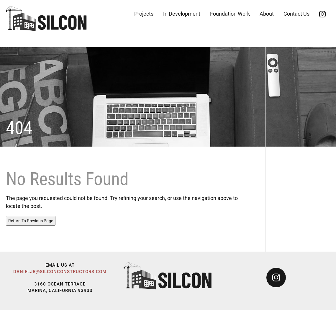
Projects (143, 14)
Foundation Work (230, 14)
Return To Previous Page (30, 220)
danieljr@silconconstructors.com (59, 271)
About (267, 14)
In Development (181, 14)
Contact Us (296, 14)
